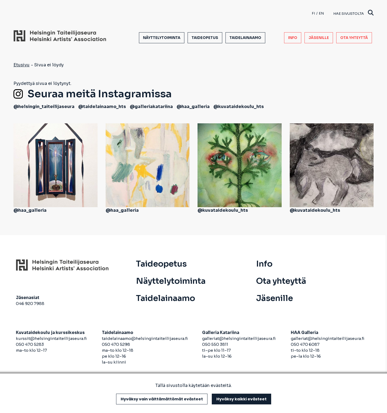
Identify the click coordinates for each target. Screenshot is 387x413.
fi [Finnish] (313, 13)
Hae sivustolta (353, 13)
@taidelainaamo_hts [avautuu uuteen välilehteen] (102, 106)
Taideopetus (205, 37)
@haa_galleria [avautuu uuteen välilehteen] (193, 106)
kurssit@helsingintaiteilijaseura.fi (52, 338)
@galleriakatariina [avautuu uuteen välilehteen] (151, 106)
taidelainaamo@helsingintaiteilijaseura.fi (145, 338)
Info (292, 37)
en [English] (321, 13)
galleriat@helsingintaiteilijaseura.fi (239, 338)
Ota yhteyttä (354, 37)
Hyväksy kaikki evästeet (241, 399)
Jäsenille (319, 37)
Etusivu (21, 65)
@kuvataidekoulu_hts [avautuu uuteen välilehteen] (238, 106)
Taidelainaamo (245, 37)
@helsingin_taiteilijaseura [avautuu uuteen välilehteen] (43, 106)
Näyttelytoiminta (161, 37)
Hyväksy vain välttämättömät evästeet (162, 399)
